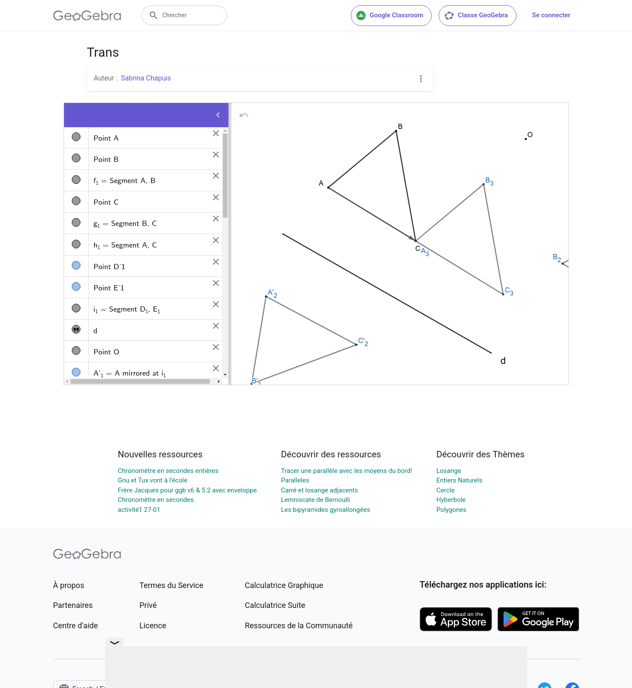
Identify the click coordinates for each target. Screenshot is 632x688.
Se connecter (551, 15)
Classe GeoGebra (476, 15)
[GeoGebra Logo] (87, 15)
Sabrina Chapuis (146, 78)
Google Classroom (389, 15)
